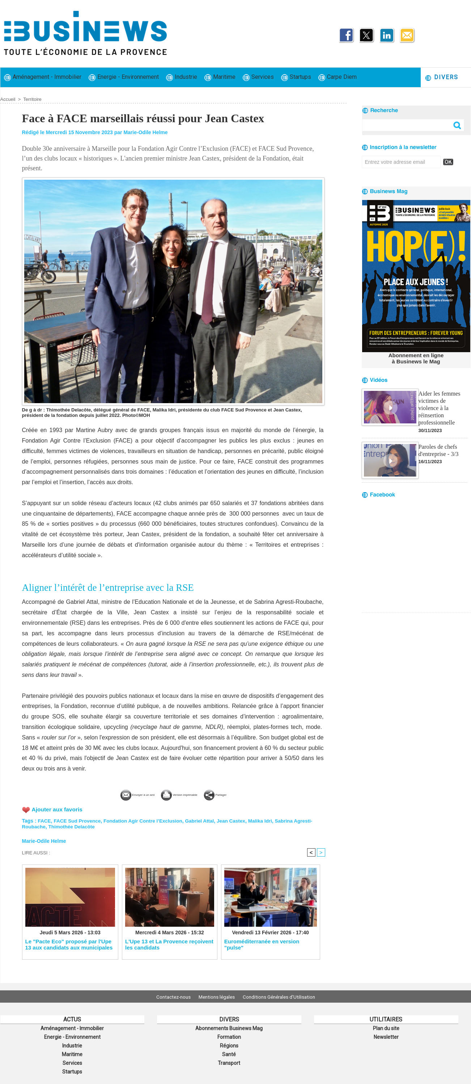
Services (258, 77)
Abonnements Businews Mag (229, 1028)
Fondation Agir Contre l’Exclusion (146, 820)
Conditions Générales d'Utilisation (284, 996)
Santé (229, 1052)
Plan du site (386, 1028)
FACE (44, 820)
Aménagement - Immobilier (42, 77)
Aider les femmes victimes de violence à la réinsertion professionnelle (442, 403)
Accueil (8, 99)
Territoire (32, 99)
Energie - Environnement (124, 77)
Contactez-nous (169, 996)
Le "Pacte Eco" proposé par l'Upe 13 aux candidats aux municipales (69, 944)
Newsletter (386, 1036)
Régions (229, 1044)
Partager (239, 794)
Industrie (181, 77)
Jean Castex (238, 820)
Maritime (220, 77)
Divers (441, 77)
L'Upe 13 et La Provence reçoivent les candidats (169, 944)
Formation (229, 1036)
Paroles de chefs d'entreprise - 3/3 (438, 441)
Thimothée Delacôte (73, 826)
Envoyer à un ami (119, 794)
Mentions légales (217, 996)
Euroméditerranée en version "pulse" (262, 944)
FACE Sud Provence (78, 820)
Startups (296, 77)
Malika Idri (267, 820)
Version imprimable (185, 794)
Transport (229, 1060)
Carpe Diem (337, 77)
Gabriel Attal (205, 820)
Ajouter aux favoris (58, 809)
